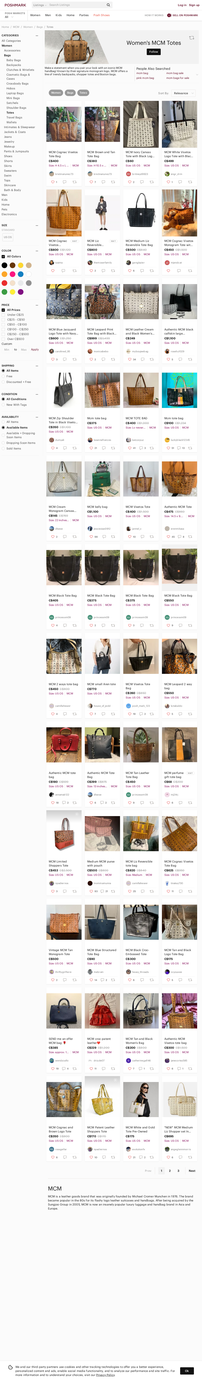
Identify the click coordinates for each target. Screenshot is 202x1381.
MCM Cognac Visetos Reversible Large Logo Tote (58, 243)
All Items (10, 370)
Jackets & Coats (15, 132)
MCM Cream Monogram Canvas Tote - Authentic (61, 509)
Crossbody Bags (17, 83)
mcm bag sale (175, 73)
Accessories (12, 50)
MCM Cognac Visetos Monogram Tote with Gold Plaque (178, 243)
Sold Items (11, 448)
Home (71, 15)
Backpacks (13, 65)
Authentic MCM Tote (178, 507)
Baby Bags (13, 60)
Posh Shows (102, 15)
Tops (7, 180)
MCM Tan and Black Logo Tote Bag (177, 952)
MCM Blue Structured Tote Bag (101, 952)
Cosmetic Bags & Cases (18, 76)
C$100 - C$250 (15, 329)
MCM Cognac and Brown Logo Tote (61, 1129)
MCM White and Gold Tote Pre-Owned (140, 1129)
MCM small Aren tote (101, 684)
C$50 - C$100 (14, 324)
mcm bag (142, 73)
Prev (148, 1171)
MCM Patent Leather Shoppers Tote (101, 1129)
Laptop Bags (15, 93)
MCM (16, 27)
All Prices (11, 310)
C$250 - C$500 (15, 334)
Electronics (9, 214)
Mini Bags (13, 98)
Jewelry (9, 141)
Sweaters (10, 170)
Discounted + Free (16, 382)
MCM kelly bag (97, 507)
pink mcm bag (145, 78)
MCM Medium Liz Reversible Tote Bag (139, 243)
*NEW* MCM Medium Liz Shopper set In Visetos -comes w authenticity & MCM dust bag (178, 1129)
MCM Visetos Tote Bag (138, 686)
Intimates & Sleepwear (19, 127)
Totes (50, 27)
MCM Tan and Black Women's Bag (139, 1041)
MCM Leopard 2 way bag (178, 686)
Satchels (12, 103)
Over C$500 (13, 339)
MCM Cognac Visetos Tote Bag (63, 154)
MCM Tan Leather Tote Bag (137, 775)
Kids (59, 15)
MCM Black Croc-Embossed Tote (137, 952)
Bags (40, 27)
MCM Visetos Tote (138, 507)
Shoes (8, 156)
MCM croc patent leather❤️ (99, 1041)
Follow (153, 51)
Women (35, 15)
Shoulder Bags (16, 108)
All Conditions (14, 399)
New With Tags (14, 405)
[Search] (76, 5)
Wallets (11, 122)
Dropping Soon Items (18, 443)
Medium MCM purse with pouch (101, 863)
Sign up (194, 5)
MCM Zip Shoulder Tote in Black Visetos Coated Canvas (63, 420)
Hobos (10, 88)
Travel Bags (14, 117)
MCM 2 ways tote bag (63, 684)
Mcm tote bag (96, 418)
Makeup (9, 146)
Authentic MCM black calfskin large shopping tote (178, 332)
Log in (182, 5)
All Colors (11, 256)
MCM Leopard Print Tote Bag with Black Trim (100, 332)
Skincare (10, 185)
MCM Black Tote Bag (63, 595)
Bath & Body (12, 190)
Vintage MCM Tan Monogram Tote (61, 952)
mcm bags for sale (177, 78)
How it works (154, 15)
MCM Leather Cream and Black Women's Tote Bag (140, 332)
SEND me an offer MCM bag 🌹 (61, 1041)
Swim (8, 175)
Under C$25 (13, 315)
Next (192, 1171)
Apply (35, 349)
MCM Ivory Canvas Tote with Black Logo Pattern (140, 154)
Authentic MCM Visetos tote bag (175, 1041)
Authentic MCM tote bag (62, 775)
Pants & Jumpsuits (16, 151)
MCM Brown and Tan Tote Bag (101, 154)
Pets (4, 209)
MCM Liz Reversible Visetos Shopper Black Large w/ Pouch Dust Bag (97, 243)
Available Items (15, 427)
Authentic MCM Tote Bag (101, 775)
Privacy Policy (105, 1375)
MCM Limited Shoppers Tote (58, 863)
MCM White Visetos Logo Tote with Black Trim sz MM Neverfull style (178, 154)
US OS (8, 237)
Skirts (8, 166)
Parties (84, 15)
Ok (187, 1371)
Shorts (8, 161)
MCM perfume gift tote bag (174, 775)
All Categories (11, 41)
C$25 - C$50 (13, 319)
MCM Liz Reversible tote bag (139, 863)
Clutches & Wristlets (20, 70)
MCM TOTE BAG (136, 418)
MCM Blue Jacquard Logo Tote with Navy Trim (62, 332)
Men (48, 15)
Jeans (8, 137)
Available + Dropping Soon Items (18, 435)
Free (7, 376)
